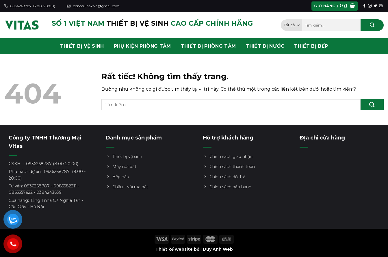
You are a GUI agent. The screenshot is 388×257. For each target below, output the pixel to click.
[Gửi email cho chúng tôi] (381, 6)
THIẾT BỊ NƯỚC (265, 46)
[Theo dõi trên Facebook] (364, 6)
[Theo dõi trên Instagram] (370, 6)
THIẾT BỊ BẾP (311, 46)
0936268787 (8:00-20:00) (29, 6)
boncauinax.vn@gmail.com (93, 6)
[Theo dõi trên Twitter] (375, 6)
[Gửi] (372, 25)
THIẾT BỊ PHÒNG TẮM (208, 46)
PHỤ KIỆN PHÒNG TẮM (142, 46)
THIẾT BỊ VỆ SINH (82, 46)
